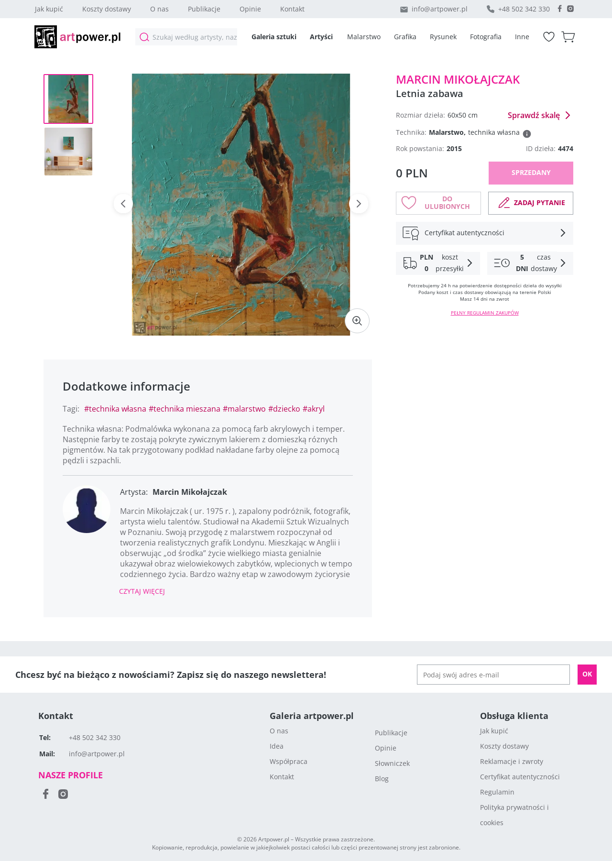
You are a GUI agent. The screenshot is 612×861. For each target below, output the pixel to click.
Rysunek (443, 36)
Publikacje (204, 8)
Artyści (321, 36)
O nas (159, 8)
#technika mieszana (184, 408)
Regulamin (497, 791)
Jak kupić (49, 8)
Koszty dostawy (106, 8)
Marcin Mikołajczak (458, 79)
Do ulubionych (435, 202)
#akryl (314, 408)
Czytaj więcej (142, 591)
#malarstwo (244, 408)
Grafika (405, 36)
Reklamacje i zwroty (511, 761)
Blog (382, 778)
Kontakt (292, 8)
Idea (277, 746)
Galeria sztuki (273, 36)
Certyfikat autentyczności (520, 776)
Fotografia (486, 36)
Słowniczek (392, 763)
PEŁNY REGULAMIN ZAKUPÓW (485, 312)
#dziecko (284, 408)
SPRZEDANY (531, 172)
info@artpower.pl (440, 8)
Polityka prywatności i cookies (514, 815)
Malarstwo (364, 36)
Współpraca (288, 761)
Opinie (250, 8)
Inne (522, 36)
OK (587, 673)
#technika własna (115, 408)
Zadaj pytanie (530, 202)
